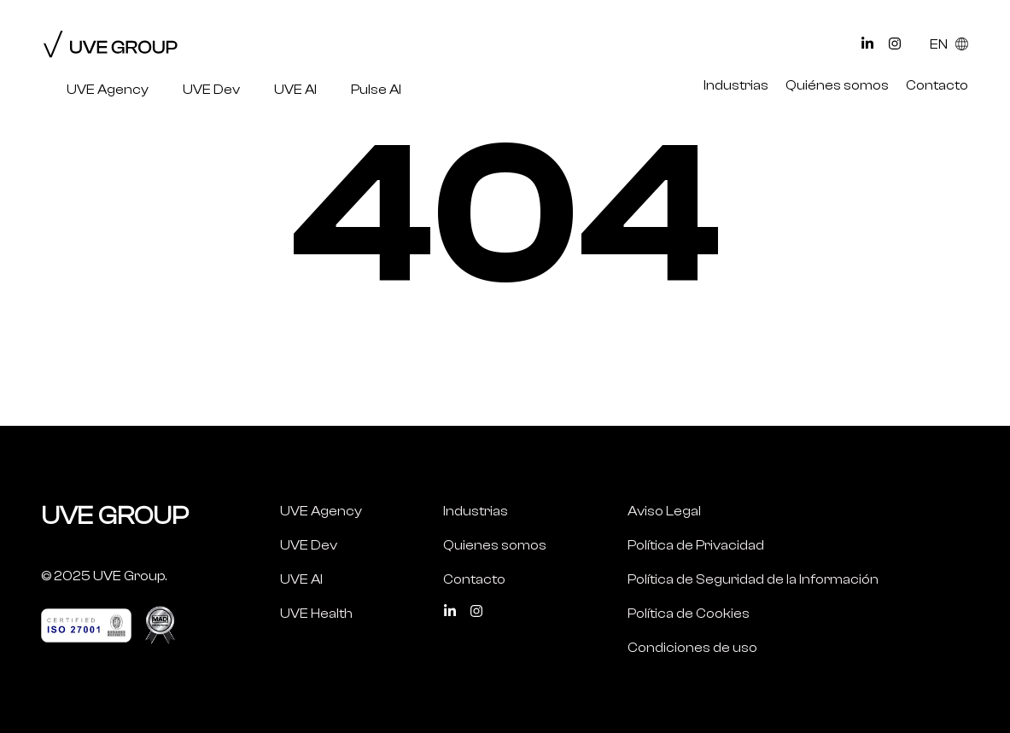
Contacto (937, 85)
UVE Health (316, 613)
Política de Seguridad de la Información (753, 579)
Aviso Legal (664, 511)
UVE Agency (108, 89)
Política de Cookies (689, 613)
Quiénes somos (837, 85)
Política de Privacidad (696, 545)
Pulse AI (376, 89)
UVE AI (295, 89)
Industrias (735, 85)
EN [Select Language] (949, 44)
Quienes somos (494, 545)
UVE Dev (211, 89)
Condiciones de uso (692, 647)
